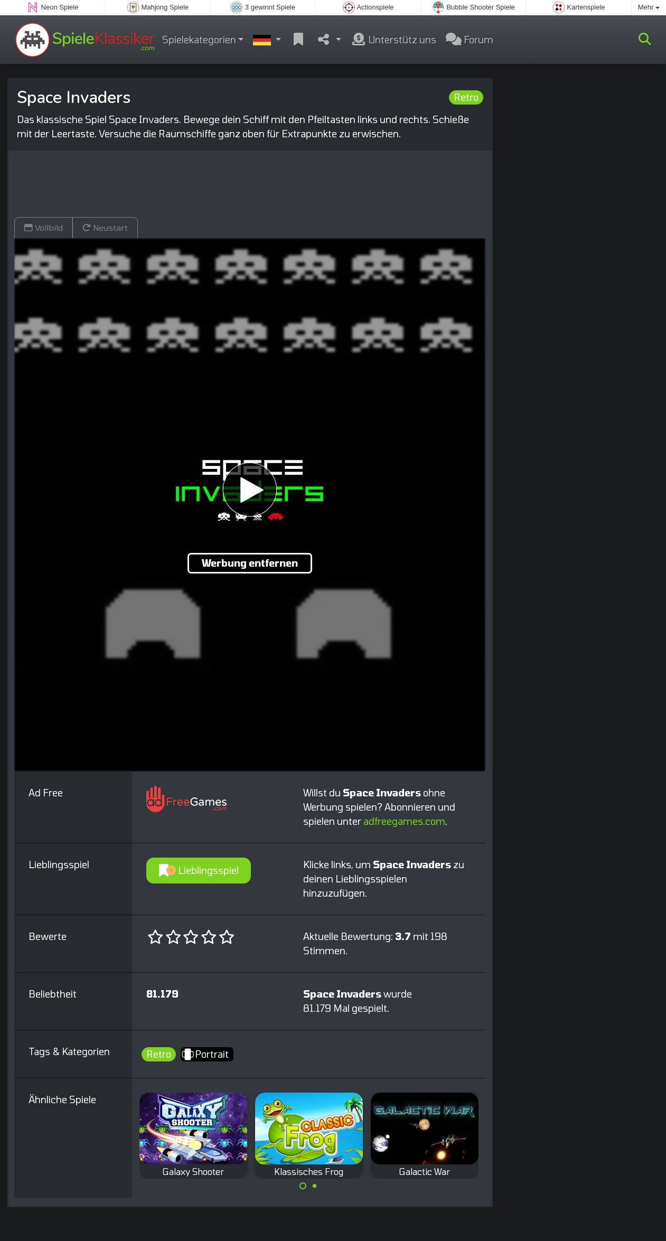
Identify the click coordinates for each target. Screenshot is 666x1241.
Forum (469, 39)
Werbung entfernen (250, 563)
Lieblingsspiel (199, 870)
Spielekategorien (199, 39)
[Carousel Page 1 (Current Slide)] (303, 1186)
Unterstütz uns (393, 39)
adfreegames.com (404, 821)
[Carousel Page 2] (314, 1186)
